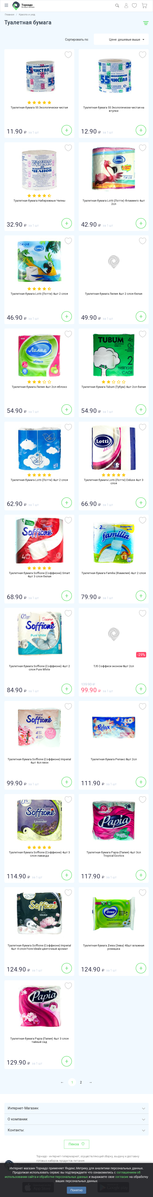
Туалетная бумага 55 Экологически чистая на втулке (113, 110)
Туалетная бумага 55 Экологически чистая (39, 108)
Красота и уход (27, 14)
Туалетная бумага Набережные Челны (39, 201)
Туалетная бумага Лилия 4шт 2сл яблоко (39, 387)
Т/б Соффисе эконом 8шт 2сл (113, 666)
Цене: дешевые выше (126, 40)
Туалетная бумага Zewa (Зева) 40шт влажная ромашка (113, 947)
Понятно (76, 1190)
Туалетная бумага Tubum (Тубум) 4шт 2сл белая (113, 389)
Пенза (74, 1144)
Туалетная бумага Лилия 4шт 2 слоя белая (114, 294)
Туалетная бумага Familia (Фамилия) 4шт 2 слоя (114, 575)
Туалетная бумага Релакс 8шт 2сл (114, 759)
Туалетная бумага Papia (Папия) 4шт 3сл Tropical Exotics (113, 854)
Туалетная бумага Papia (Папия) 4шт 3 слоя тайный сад (39, 1041)
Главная (9, 14)
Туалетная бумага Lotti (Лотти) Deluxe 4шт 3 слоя (114, 482)
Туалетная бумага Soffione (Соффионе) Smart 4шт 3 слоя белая (39, 575)
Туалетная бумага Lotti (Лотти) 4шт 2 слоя (39, 294)
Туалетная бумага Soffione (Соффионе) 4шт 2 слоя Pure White (39, 668)
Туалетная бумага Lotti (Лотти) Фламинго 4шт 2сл (114, 203)
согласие (121, 1177)
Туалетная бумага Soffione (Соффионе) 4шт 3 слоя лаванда (39, 854)
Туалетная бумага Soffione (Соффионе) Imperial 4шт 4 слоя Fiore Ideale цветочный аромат (39, 949)
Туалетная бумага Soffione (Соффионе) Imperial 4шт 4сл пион (39, 761)
